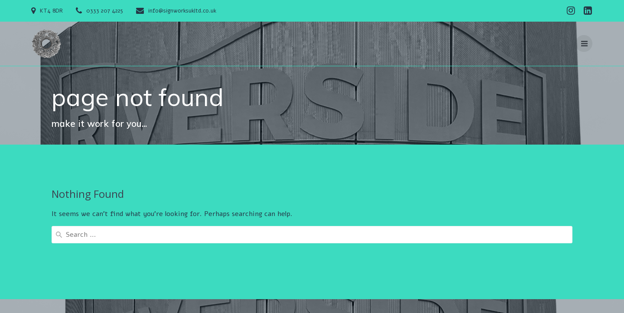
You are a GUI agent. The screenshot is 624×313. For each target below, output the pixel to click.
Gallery (319, 271)
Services (380, 271)
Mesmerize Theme (131, 282)
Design (348, 271)
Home (211, 271)
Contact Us (283, 271)
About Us (243, 271)
